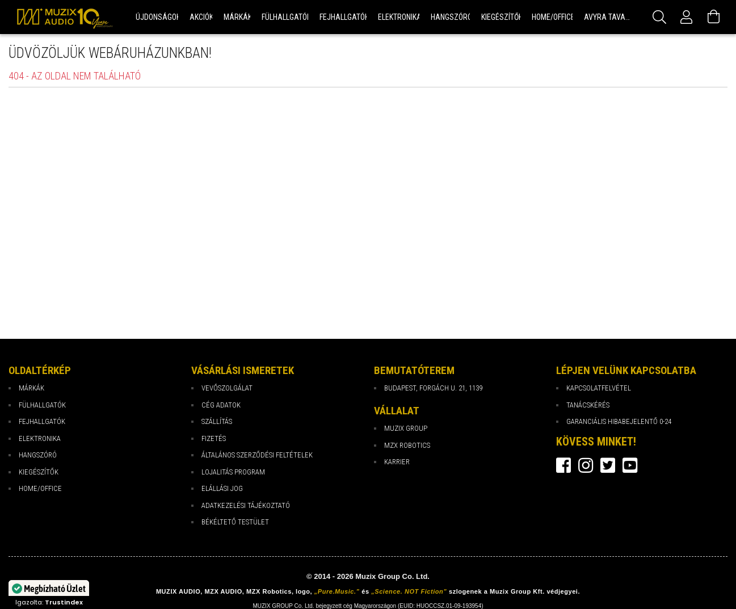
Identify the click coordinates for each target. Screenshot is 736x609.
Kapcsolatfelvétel (598, 388)
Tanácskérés (587, 405)
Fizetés (213, 438)
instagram (585, 465)
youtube (630, 465)
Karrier (397, 461)
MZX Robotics (407, 445)
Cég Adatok (221, 405)
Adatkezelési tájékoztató (245, 505)
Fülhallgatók (42, 405)
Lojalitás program (233, 472)
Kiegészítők (38, 472)
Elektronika (40, 438)
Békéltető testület (235, 522)
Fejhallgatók (42, 421)
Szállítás (216, 421)
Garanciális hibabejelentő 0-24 (618, 421)
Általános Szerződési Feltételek (257, 455)
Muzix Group (405, 428)
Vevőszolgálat (227, 388)
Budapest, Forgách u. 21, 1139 (433, 388)
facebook (563, 465)
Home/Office (40, 488)
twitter (607, 465)
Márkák (31, 388)
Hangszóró (38, 455)
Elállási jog (222, 488)
